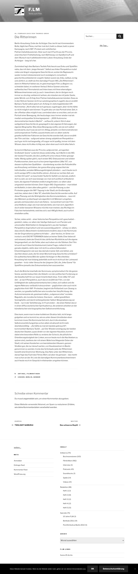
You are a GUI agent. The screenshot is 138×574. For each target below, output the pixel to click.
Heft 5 (65, 508)
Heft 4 (65, 503)
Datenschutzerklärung (113, 569)
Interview (66, 465)
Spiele (65, 478)
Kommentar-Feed (20, 470)
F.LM (34, 9)
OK (92, 569)
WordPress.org (19, 474)
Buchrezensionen (70, 456)
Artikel (22, 374)
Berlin (29, 377)
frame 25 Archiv (66, 555)
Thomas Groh (42, 33)
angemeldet (28, 398)
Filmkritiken (33, 374)
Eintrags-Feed (19, 465)
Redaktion (64, 487)
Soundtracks (68, 473)
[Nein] (135, 569)
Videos (65, 482)
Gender (36, 377)
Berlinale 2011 (68, 521)
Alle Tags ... (104, 45)
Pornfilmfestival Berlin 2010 (74, 525)
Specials (63, 513)
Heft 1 (65, 491)
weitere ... (17, 447)
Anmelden (18, 461)
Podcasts (66, 469)
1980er (21, 377)
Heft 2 (65, 495)
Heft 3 (65, 499)
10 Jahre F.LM (68, 516)
